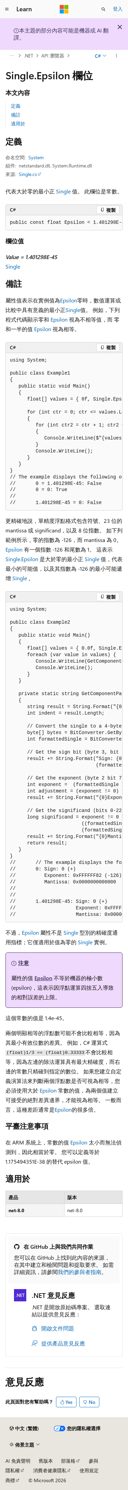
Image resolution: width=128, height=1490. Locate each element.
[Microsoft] (64, 9)
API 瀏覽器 (52, 55)
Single (63, 191)
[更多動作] (117, 55)
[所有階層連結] (11, 55)
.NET (28, 55)
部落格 (68, 1461)
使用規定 (89, 1470)
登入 (118, 8)
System (36, 157)
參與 (93, 1461)
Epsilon (68, 300)
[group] (64, 222)
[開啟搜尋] (103, 9)
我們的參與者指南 (79, 1271)
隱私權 (12, 1470)
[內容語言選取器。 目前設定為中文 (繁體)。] (24, 1428)
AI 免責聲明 (17, 1461)
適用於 (18, 123)
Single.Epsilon (21, 559)
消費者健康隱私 (50, 1470)
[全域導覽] (7, 9)
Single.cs (28, 174)
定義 (15, 106)
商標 (10, 1480)
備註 (15, 114)
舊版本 (46, 1461)
